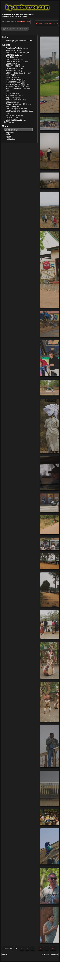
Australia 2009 (12, 50)
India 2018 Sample (14, 79)
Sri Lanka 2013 (12, 115)
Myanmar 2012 (12, 95)
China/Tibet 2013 (13, 66)
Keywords (10, 132)
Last (53, 948)
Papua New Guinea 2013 (16, 104)
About (8, 137)
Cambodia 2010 (13, 59)
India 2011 (10, 77)
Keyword (26, 21)
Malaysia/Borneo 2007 (15, 84)
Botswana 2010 (12, 55)
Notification (10, 139)
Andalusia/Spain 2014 (15, 48)
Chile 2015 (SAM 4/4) (15, 62)
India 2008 (10, 75)
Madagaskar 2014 (13, 82)
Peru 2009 (10, 106)
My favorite (10, 93)
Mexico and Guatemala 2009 (18, 88)
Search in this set (17, 28)
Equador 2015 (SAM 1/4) (16, 73)
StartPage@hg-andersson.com (19, 40)
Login (4, 954)
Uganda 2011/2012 (14, 120)
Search (9, 135)
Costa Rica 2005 (13, 68)
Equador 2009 (12, 71)
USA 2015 (10, 118)
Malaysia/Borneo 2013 (15, 86)
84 (41, 948)
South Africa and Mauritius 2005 (19, 111)
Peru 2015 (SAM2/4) (14, 109)
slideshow (53, 23)
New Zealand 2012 (14, 100)
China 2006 (11, 64)
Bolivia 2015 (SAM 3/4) (16, 53)
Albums (6, 45)
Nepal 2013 (11, 97)
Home (19, 21)
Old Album (10, 102)
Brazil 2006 (11, 57)
